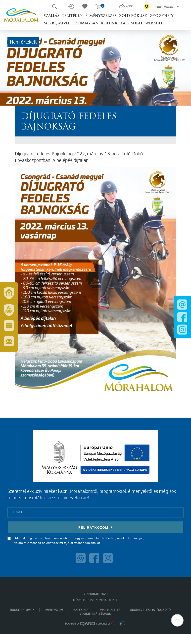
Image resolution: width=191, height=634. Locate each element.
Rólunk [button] (109, 23)
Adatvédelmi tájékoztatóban (65, 543)
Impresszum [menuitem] (54, 610)
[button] (177, 620)
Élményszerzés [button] (101, 16)
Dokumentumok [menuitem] (22, 610)
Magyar (168, 6)
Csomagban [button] (85, 23)
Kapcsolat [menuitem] (81, 610)
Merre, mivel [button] (57, 23)
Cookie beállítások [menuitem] (95, 614)
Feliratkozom (95, 527)
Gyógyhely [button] (161, 16)
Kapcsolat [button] (131, 23)
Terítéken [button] (72, 16)
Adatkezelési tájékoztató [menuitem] (150, 610)
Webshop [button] (154, 23)
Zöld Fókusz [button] (133, 16)
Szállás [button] (51, 16)
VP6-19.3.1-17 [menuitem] (110, 610)
